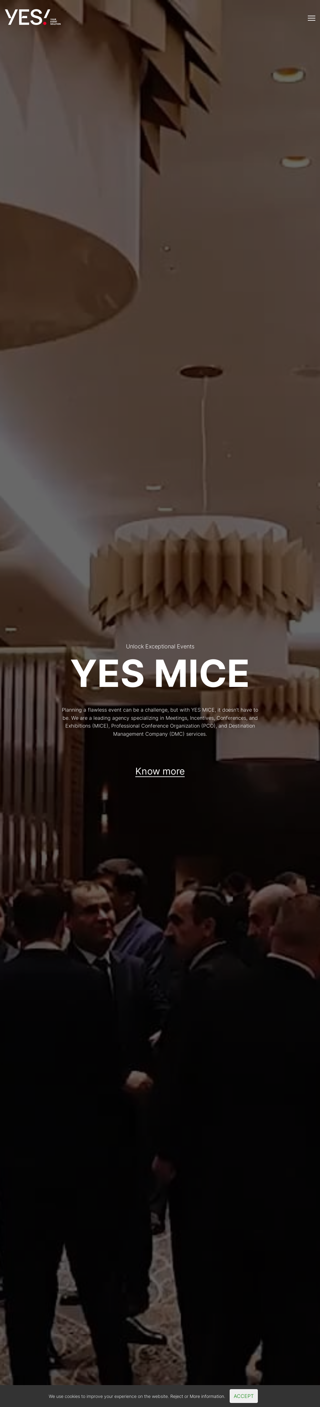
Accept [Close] (244, 1396)
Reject (176, 1396)
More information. (207, 1396)
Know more (160, 771)
